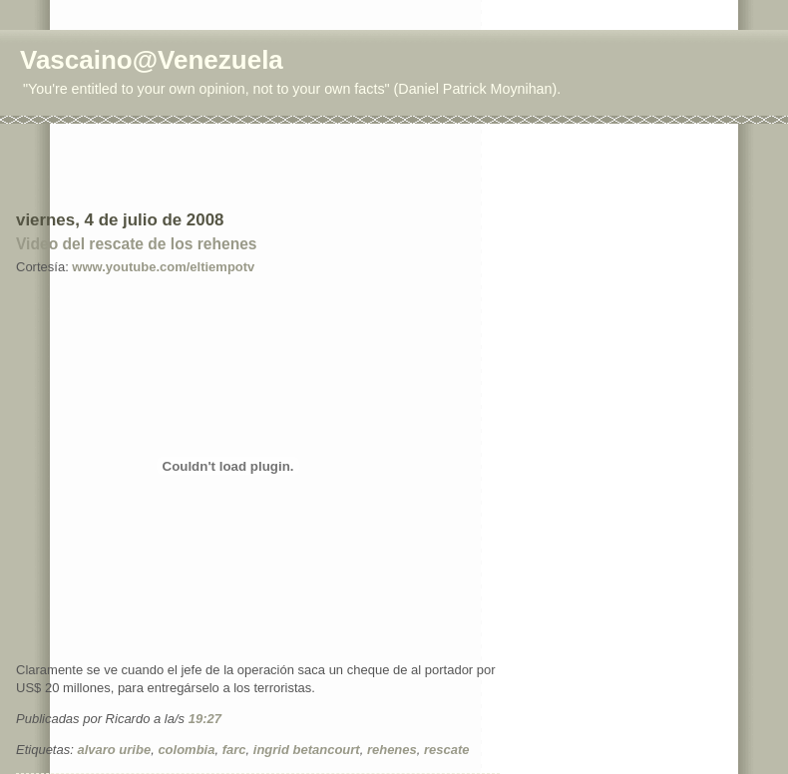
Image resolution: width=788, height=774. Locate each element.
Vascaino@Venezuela (151, 60)
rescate (447, 749)
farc (234, 749)
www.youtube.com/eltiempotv (163, 266)
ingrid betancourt (306, 749)
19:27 (205, 718)
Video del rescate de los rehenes (136, 243)
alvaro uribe (114, 749)
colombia (186, 749)
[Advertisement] (132, 165)
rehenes (392, 749)
